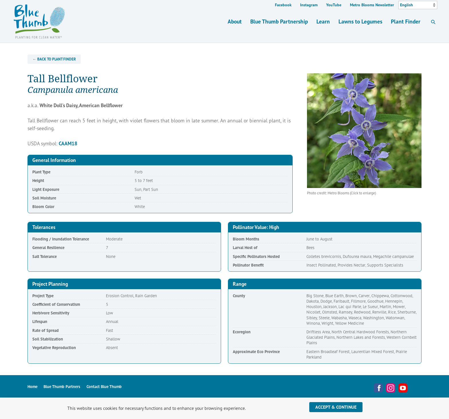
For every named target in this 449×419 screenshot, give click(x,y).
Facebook (283, 4)
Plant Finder (405, 21)
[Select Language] (417, 5)
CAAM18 (68, 143)
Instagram (309, 4)
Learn (323, 21)
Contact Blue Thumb (104, 386)
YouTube (333, 4)
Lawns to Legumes (360, 21)
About (235, 21)
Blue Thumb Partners (62, 386)
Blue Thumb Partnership (279, 21)
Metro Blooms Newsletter (372, 4)
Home (32, 386)
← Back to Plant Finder (54, 59)
